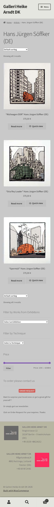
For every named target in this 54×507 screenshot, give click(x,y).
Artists (17, 22)
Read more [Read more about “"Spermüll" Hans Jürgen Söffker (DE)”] (16, 280)
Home (9, 22)
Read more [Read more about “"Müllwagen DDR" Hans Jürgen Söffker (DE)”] (16, 126)
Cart (42, 500)
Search (27, 502)
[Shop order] (15, 49)
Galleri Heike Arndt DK (15, 9)
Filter (8, 368)
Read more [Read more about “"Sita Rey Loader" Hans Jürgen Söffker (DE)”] (16, 203)
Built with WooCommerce (16, 490)
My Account (9, 502)
